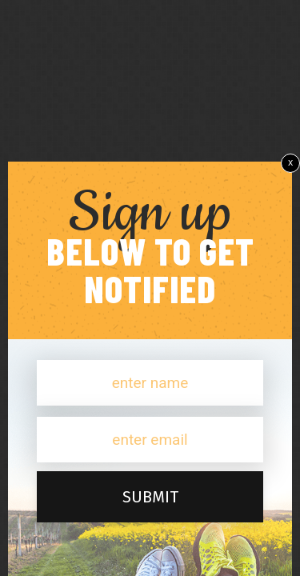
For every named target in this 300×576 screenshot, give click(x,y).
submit (150, 496)
